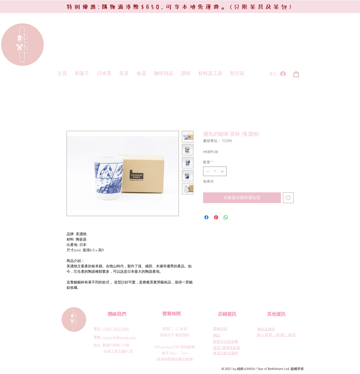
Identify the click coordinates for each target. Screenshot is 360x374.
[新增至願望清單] (288, 197)
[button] (296, 74)
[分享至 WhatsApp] (226, 217)
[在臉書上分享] (206, 217)
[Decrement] (207, 171)
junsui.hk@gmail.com (119, 337)
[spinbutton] (214, 171)
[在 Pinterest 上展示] (216, 217)
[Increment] (222, 171)
